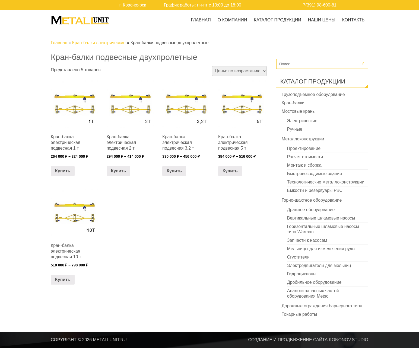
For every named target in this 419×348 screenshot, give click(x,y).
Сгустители (298, 257)
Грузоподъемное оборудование (313, 94)
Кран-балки (293, 103)
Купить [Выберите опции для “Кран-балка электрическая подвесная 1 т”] (62, 171)
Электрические (302, 120)
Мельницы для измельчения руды (321, 248)
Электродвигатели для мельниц (319, 265)
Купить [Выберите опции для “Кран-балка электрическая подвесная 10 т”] (62, 279)
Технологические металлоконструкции (325, 182)
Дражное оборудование (311, 209)
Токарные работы (299, 314)
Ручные (294, 129)
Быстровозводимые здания (314, 173)
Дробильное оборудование (314, 282)
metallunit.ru (110, 339)
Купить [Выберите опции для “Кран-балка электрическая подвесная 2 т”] (118, 171)
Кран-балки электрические (99, 42)
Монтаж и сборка (304, 165)
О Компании (232, 20)
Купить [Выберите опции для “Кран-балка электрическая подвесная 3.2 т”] (174, 171)
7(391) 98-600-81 (320, 5)
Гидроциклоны (301, 274)
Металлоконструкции (303, 139)
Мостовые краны (299, 111)
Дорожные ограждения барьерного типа (322, 306)
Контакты (354, 20)
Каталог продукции (277, 20)
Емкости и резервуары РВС (314, 190)
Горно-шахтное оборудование (312, 200)
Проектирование (303, 148)
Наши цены (321, 20)
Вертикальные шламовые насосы (321, 218)
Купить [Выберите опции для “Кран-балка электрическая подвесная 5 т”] (230, 171)
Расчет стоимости (305, 156)
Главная (201, 20)
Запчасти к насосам (307, 240)
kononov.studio (348, 339)
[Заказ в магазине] (239, 71)
